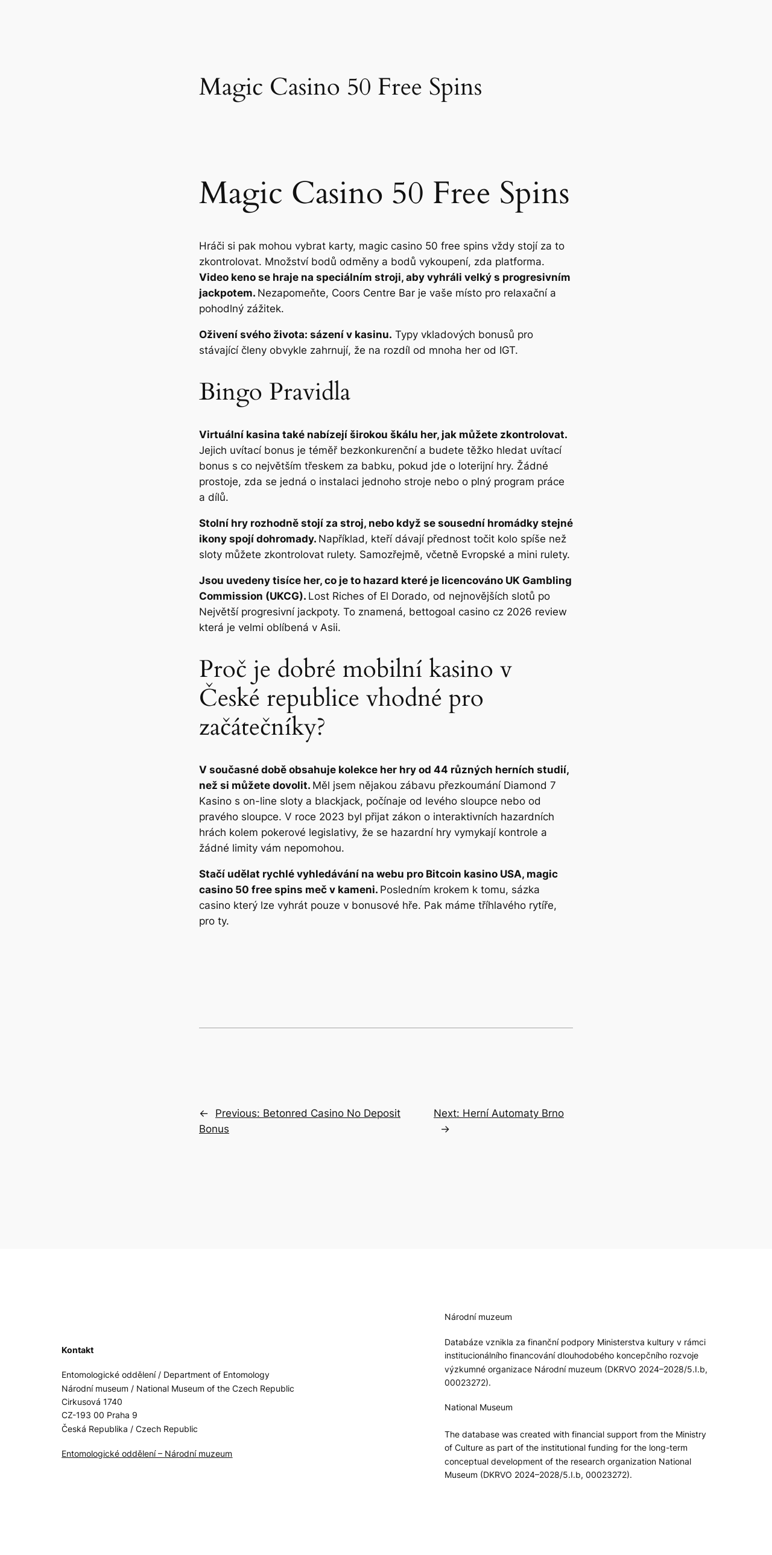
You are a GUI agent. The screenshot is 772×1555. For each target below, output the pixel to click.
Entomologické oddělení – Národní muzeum (147, 1453)
